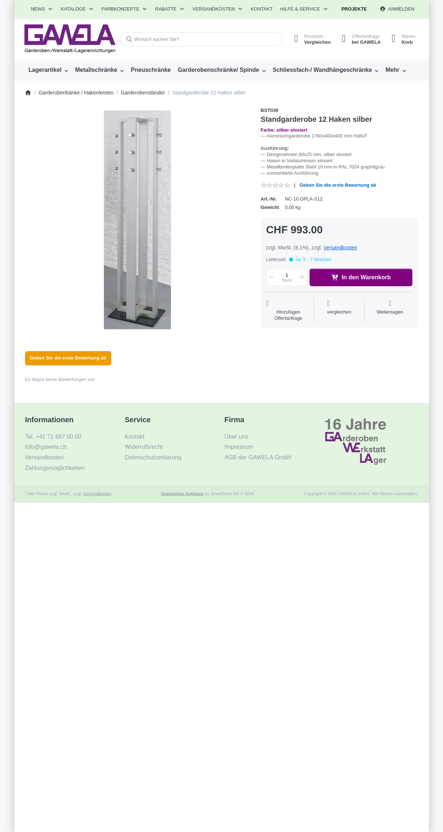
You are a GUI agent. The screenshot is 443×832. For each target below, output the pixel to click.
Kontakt (261, 9)
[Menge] (286, 277)
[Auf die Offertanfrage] (288, 311)
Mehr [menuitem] (392, 70)
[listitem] (137, 219)
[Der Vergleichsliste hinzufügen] (339, 311)
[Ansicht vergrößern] (137, 219)
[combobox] (201, 39)
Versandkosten (340, 247)
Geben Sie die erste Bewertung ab (338, 185)
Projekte (354, 9)
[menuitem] (48, 70)
